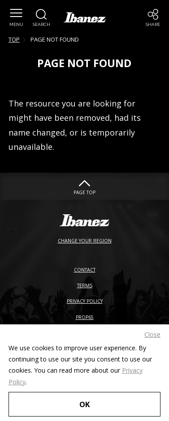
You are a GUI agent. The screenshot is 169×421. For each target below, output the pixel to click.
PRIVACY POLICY (85, 301)
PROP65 (85, 317)
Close (152, 334)
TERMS (84, 285)
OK (84, 404)
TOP (14, 39)
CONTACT (84, 270)
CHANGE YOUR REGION (85, 241)
